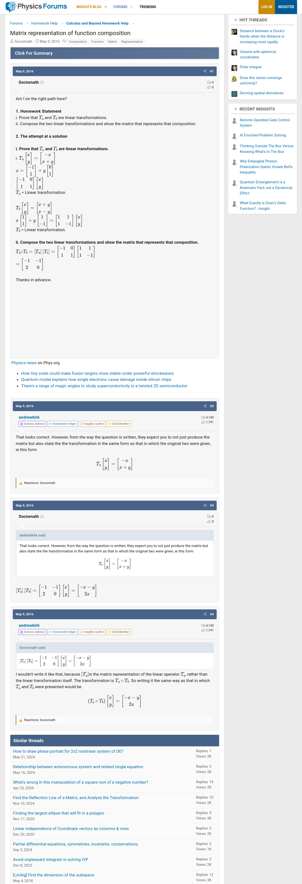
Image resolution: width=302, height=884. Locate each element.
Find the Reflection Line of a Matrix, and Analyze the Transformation (75, 799)
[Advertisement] (115, 320)
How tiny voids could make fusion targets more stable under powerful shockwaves (97, 375)
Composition (78, 43)
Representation (132, 43)
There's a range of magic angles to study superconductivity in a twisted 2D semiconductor (104, 387)
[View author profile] (92, 426)
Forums (120, 7)
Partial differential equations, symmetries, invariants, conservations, (75, 845)
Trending (147, 7)
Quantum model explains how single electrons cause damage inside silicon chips (96, 381)
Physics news (24, 364)
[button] (105, 7)
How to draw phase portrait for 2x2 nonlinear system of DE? (68, 752)
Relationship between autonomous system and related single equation (78, 768)
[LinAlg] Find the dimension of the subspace (53, 876)
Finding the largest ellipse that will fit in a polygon (58, 814)
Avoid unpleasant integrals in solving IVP (50, 861)
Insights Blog (89, 7)
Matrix (112, 43)
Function (97, 43)
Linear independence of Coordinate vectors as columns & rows (71, 830)
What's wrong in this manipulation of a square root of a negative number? (80, 783)
